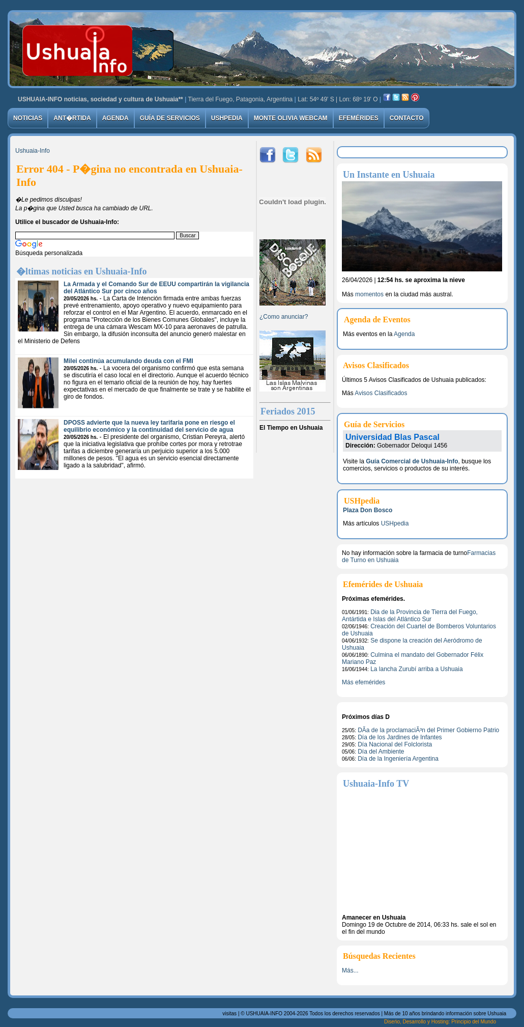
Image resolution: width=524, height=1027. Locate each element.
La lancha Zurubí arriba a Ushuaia (416, 669)
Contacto (407, 118)
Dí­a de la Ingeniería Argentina (398, 758)
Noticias (27, 118)
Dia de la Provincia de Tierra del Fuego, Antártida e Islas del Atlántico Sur (410, 615)
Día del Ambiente (381, 751)
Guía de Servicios (170, 118)
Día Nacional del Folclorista (395, 744)
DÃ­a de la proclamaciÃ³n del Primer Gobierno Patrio (428, 730)
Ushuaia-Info (32, 150)
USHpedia (227, 118)
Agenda (115, 118)
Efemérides (359, 118)
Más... (350, 970)
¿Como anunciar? (283, 316)
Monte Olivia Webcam (291, 118)
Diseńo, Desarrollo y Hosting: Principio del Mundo (440, 1021)
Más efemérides (363, 682)
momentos (369, 294)
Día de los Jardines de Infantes (400, 737)
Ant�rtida (72, 118)
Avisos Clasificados (381, 393)
